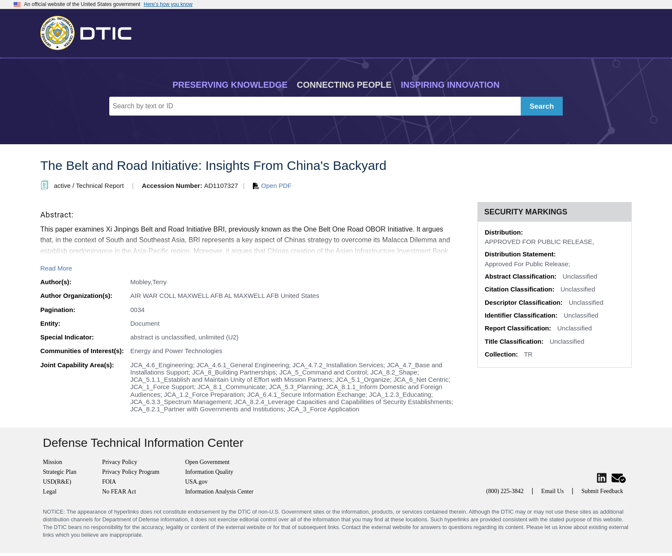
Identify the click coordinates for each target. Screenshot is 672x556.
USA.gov (196, 482)
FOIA (109, 482)
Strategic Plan (59, 472)
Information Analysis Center (219, 491)
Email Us (552, 491)
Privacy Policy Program (130, 472)
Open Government (207, 462)
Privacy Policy (119, 462)
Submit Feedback (602, 491)
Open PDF (272, 185)
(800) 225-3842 (505, 491)
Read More (56, 268)
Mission (52, 462)
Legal (50, 491)
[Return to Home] (89, 31)
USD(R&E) (57, 482)
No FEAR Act (119, 491)
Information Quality (209, 472)
